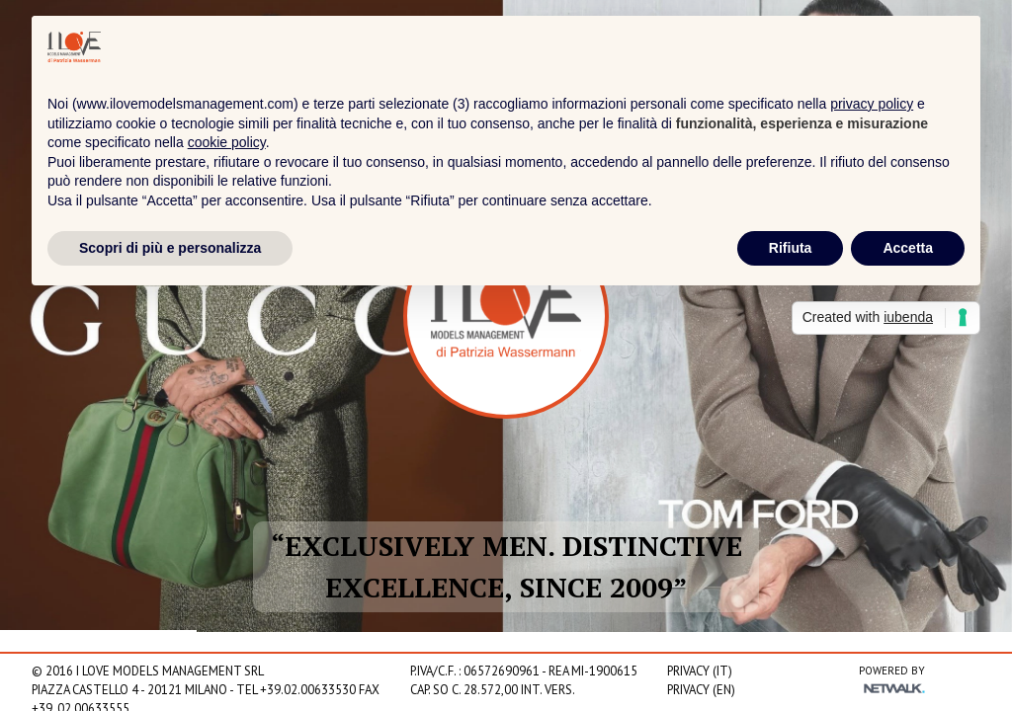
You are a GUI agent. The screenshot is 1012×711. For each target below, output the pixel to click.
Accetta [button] (908, 248)
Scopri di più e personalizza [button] (170, 248)
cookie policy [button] (227, 142)
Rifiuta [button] (790, 248)
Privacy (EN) (701, 689)
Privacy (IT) (699, 671)
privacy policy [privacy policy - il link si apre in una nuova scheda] (871, 104)
